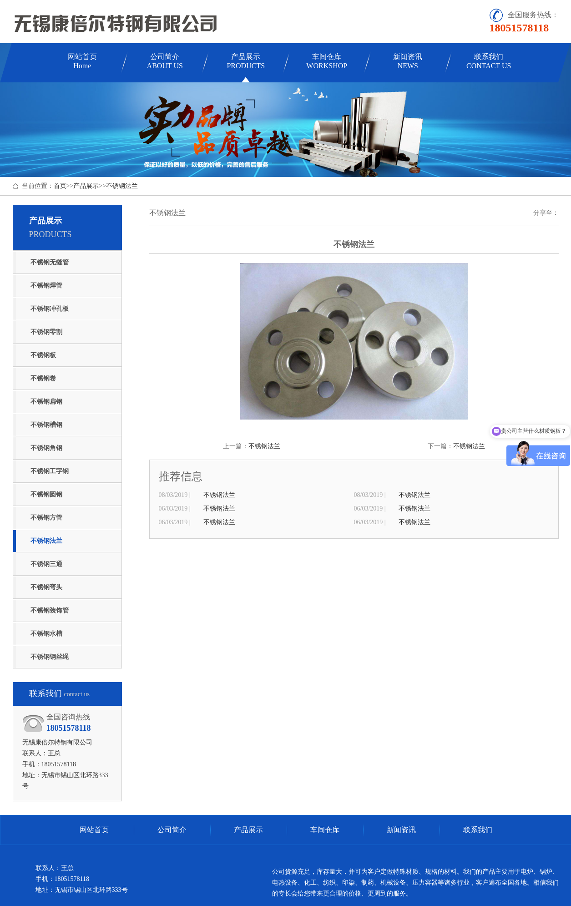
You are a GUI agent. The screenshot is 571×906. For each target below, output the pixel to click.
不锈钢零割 (46, 332)
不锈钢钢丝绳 (49, 656)
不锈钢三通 (46, 564)
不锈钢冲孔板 (49, 308)
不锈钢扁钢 (46, 401)
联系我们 (488, 61)
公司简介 (165, 61)
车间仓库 (326, 61)
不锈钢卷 (43, 378)
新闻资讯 (407, 61)
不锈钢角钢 (46, 448)
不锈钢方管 (46, 517)
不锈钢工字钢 (49, 471)
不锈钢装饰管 (49, 610)
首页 (60, 185)
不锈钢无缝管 (49, 262)
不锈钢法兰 (122, 185)
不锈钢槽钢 (46, 424)
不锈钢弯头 (46, 587)
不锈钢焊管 (46, 285)
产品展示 (246, 61)
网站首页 (82, 61)
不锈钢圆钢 (46, 494)
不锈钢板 (43, 355)
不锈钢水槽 (46, 633)
